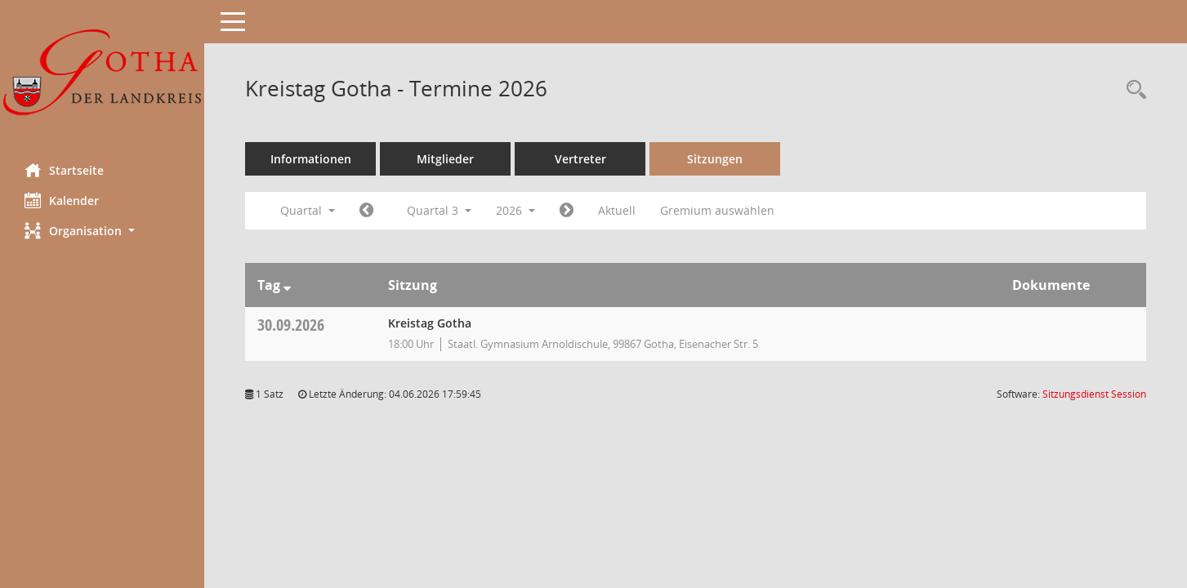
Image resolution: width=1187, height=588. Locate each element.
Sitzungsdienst (1094, 394)
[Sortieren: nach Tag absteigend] (287, 285)
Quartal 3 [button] (439, 210)
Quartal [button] (307, 210)
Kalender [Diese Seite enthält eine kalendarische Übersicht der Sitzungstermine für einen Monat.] (62, 200)
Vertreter (580, 159)
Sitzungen (715, 159)
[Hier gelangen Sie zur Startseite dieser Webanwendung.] (102, 75)
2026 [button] (515, 210)
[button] (102, 231)
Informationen (310, 159)
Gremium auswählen (717, 210)
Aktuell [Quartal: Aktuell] (617, 210)
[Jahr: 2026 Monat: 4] (366, 210)
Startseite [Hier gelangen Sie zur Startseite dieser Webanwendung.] (64, 170)
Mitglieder (445, 159)
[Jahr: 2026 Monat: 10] (566, 210)
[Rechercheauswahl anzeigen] (1132, 90)
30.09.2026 (290, 325)
